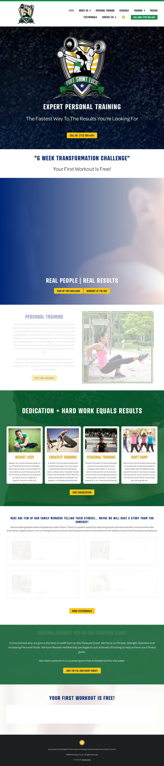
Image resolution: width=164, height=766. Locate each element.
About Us (57, 749)
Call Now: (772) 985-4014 (144, 17)
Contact (113, 749)
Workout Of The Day (96, 291)
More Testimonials (82, 611)
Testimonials (90, 17)
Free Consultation (82, 492)
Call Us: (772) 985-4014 (82, 135)
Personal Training (105, 10)
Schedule (124, 10)
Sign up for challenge (68, 291)
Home (71, 10)
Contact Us (109, 17)
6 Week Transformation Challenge (74, 749)
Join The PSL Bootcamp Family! (82, 670)
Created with (82, 760)
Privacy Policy (103, 749)
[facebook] (123, 17)
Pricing (153, 10)
